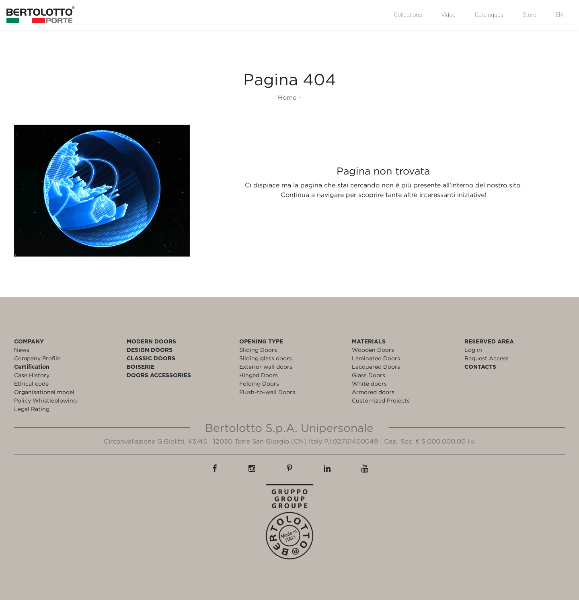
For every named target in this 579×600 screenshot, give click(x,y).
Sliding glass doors (265, 358)
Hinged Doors (258, 375)
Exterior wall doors (265, 367)
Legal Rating (31, 409)
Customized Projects (381, 400)
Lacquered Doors (376, 367)
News (21, 350)
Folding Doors (259, 383)
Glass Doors (368, 375)
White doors (369, 383)
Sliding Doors (258, 350)
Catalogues (489, 15)
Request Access (486, 358)
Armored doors (373, 392)
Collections (408, 15)
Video (448, 15)
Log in (473, 350)
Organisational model (44, 392)
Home (287, 97)
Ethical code (31, 383)
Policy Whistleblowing (45, 400)
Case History (31, 375)
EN (559, 15)
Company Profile (37, 358)
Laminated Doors (376, 358)
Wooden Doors (373, 350)
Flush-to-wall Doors (267, 392)
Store (529, 15)
